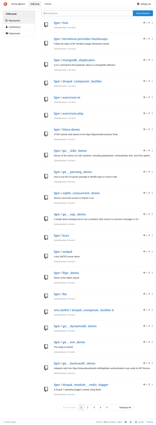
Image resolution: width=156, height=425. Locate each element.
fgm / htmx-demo (67, 129)
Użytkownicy (13, 27)
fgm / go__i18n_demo (70, 150)
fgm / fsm (61, 23)
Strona (150, 422)
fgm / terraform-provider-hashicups (81, 39)
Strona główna (18, 4)
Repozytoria (13, 20)
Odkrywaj (34, 4)
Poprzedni (69, 407)
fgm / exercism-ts (67, 97)
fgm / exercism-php (69, 113)
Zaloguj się (144, 4)
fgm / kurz (61, 235)
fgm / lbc (60, 294)
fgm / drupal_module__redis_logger (81, 384)
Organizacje (13, 33)
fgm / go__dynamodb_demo (75, 326)
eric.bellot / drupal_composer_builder (82, 310)
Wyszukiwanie (143, 13)
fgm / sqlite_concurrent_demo (77, 193)
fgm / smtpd (63, 251)
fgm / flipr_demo (66, 273)
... (114, 407)
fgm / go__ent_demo (69, 342)
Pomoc (48, 4)
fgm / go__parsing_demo (73, 172)
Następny (125, 407)
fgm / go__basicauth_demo (74, 363)
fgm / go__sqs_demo (70, 214)
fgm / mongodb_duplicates (74, 60)
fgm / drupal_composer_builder (78, 81)
